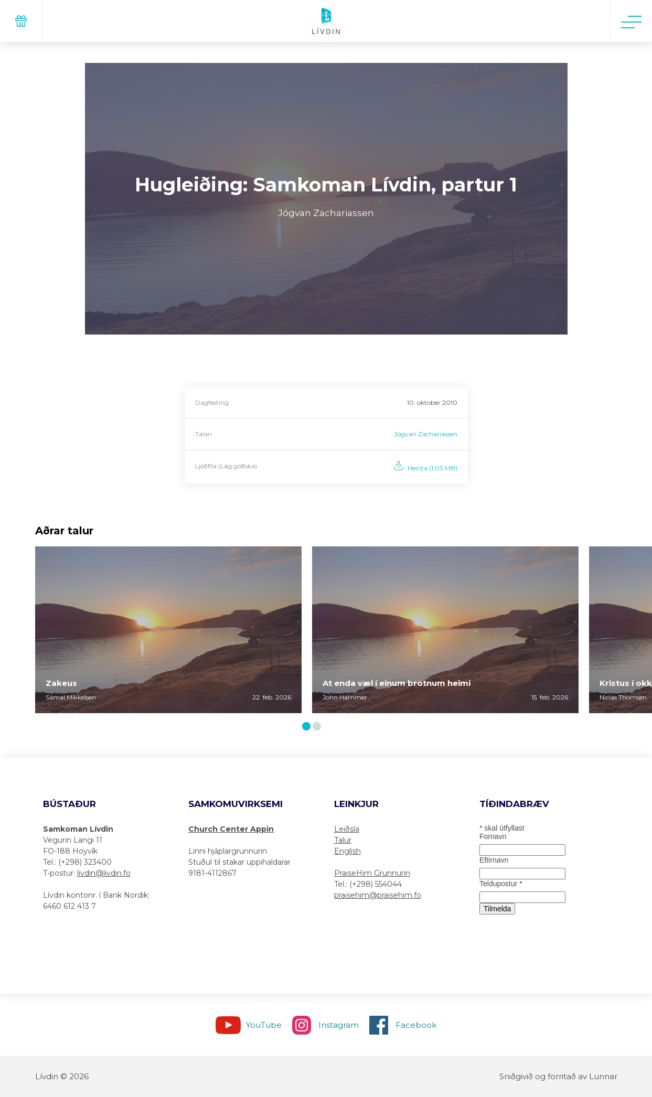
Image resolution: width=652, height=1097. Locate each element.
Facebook (416, 1025)
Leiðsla (346, 829)
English (347, 851)
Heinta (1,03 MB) (432, 468)
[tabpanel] (168, 629)
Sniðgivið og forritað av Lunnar (558, 1076)
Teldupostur (500, 883)
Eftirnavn (493, 860)
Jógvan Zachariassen (425, 434)
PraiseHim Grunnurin (372, 873)
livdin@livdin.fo (104, 873)
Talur (342, 840)
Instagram (338, 1025)
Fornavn (492, 836)
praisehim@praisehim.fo (377, 895)
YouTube (264, 1025)
